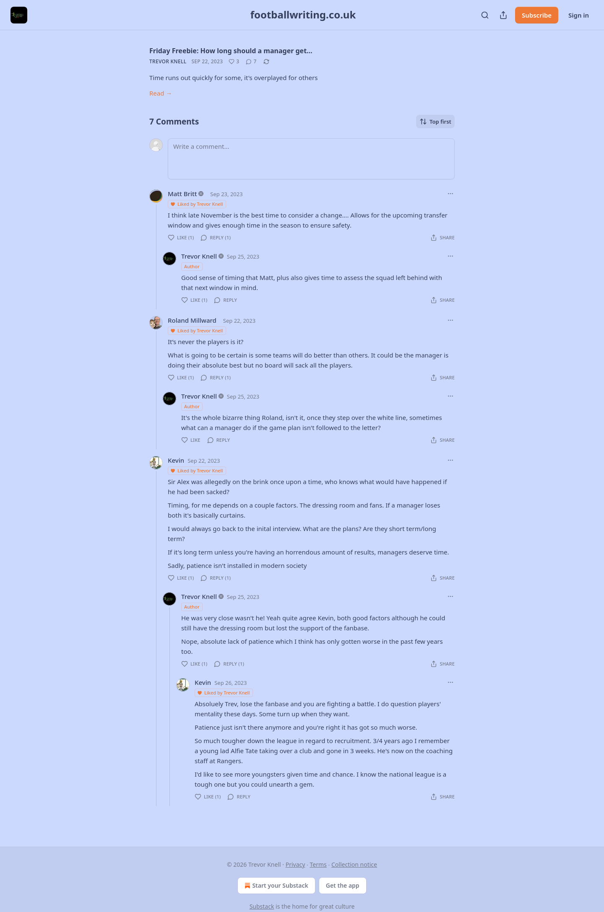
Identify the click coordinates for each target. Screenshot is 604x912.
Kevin (176, 460)
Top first (435, 121)
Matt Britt (182, 193)
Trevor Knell (167, 61)
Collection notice (354, 864)
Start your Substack (275, 885)
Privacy (295, 864)
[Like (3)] (234, 62)
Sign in (578, 15)
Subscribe (537, 15)
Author (192, 266)
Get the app (342, 885)
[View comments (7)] (251, 62)
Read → (160, 93)
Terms (318, 864)
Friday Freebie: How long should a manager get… (230, 50)
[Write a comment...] (311, 158)
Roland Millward (192, 320)
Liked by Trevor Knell (196, 204)
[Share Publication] (503, 15)
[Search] (484, 15)
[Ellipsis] (450, 193)
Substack (262, 906)
